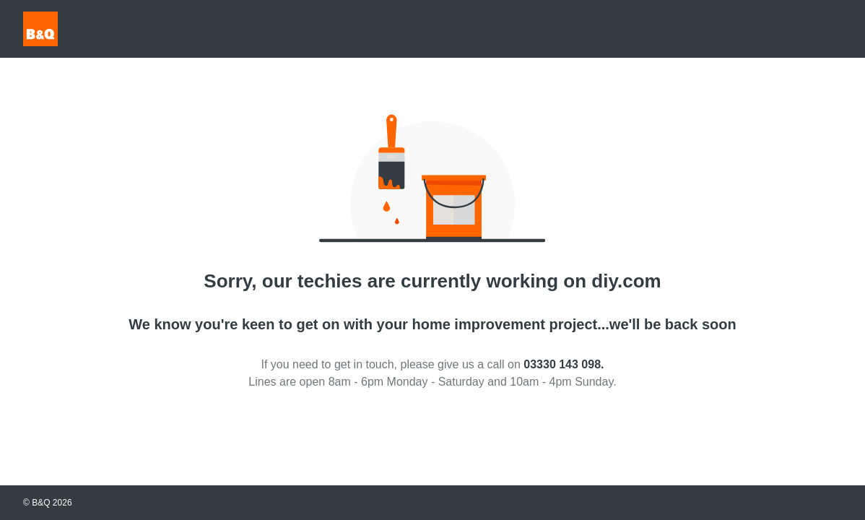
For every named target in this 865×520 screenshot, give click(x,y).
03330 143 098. (563, 364)
